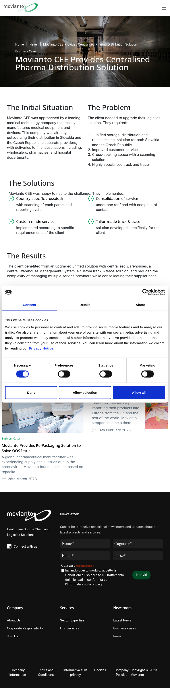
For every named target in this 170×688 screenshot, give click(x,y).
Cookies (100, 670)
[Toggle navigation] (164, 8)
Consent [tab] (29, 305)
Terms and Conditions (46, 672)
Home (19, 44)
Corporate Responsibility (25, 628)
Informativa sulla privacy (75, 672)
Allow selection (85, 392)
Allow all (139, 392)
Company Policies (121, 672)
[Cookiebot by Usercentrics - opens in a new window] (145, 292)
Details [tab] (85, 305)
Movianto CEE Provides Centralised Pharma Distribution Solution (90, 44)
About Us (14, 620)
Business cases (124, 628)
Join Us (12, 636)
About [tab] (140, 305)
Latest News (122, 620)
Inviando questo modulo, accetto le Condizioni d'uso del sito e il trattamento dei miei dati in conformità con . (94, 577)
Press (117, 636)
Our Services (69, 628)
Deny (31, 392)
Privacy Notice (41, 348)
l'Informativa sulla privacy (84, 584)
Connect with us (25, 546)
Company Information (17, 672)
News (33, 44)
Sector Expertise (72, 620)
